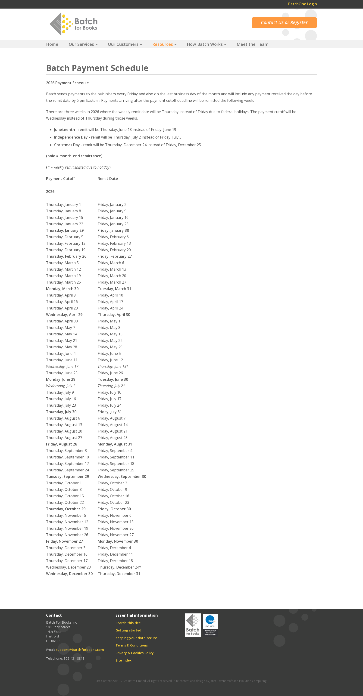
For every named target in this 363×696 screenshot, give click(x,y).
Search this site (128, 623)
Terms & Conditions (132, 645)
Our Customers (125, 44)
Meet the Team (253, 44)
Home (52, 44)
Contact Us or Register (284, 22)
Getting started (128, 630)
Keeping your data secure (136, 638)
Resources (164, 44)
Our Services (83, 44)
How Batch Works (206, 44)
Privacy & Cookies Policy (135, 653)
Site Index (123, 660)
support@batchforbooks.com (80, 649)
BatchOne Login (302, 3)
